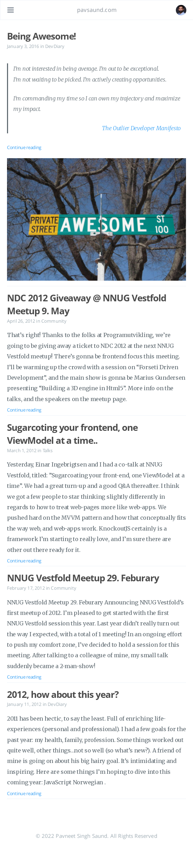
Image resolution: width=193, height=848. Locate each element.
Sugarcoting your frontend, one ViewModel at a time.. (72, 434)
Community (54, 321)
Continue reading (24, 147)
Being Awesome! (41, 36)
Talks (48, 450)
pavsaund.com (97, 10)
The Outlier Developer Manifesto (141, 128)
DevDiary (54, 46)
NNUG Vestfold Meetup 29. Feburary (83, 578)
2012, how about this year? (62, 694)
